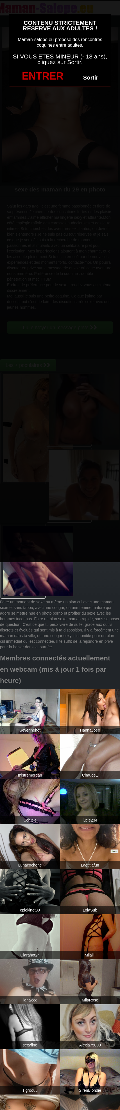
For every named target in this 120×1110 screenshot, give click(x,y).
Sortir (90, 78)
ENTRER (43, 76)
